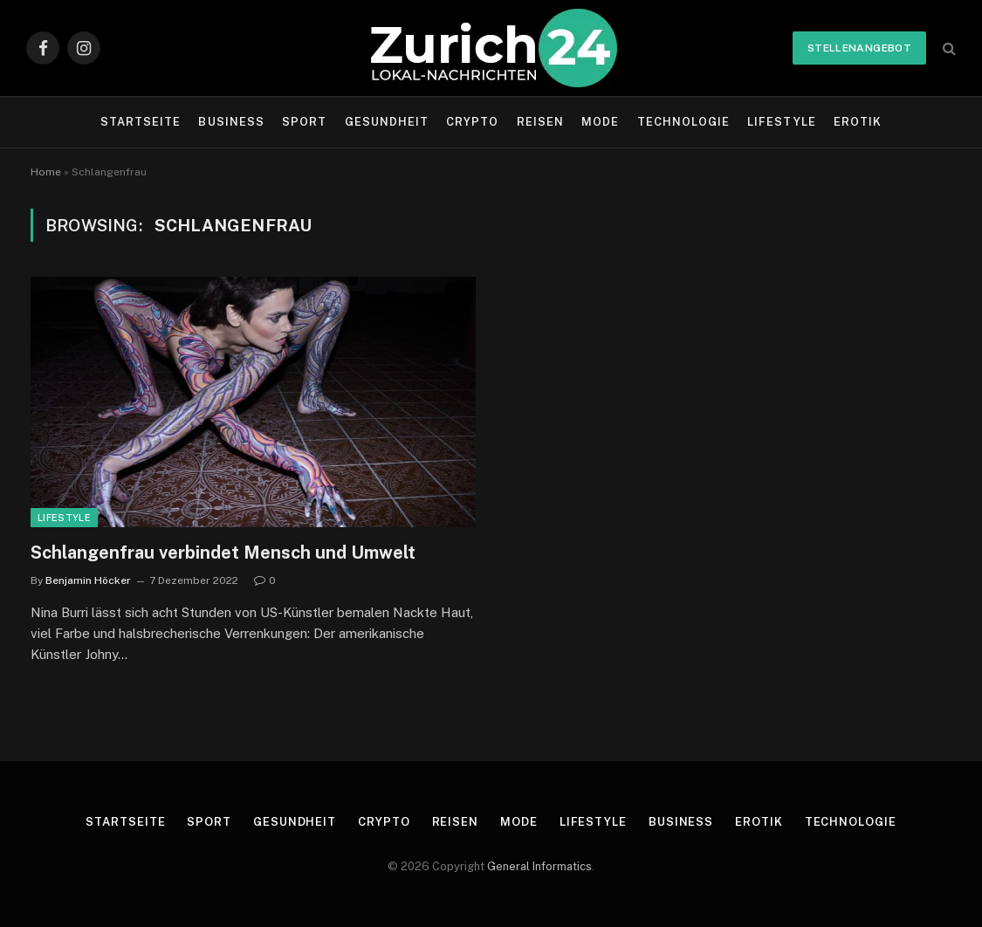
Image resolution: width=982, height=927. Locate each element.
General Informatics (539, 866)
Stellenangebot (859, 48)
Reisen (540, 121)
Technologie (683, 121)
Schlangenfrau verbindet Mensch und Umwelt (223, 552)
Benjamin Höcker (88, 580)
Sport (304, 121)
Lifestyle (781, 121)
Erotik (858, 121)
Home (46, 172)
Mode (600, 121)
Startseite (140, 121)
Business (231, 121)
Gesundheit (387, 121)
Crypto (472, 121)
